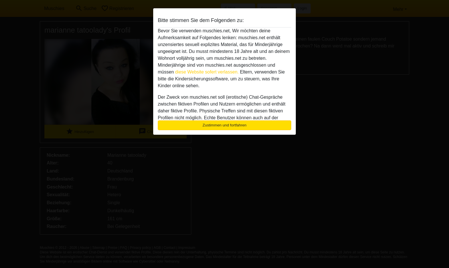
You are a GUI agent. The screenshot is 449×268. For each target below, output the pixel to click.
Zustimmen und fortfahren (224, 125)
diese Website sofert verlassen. (207, 72)
